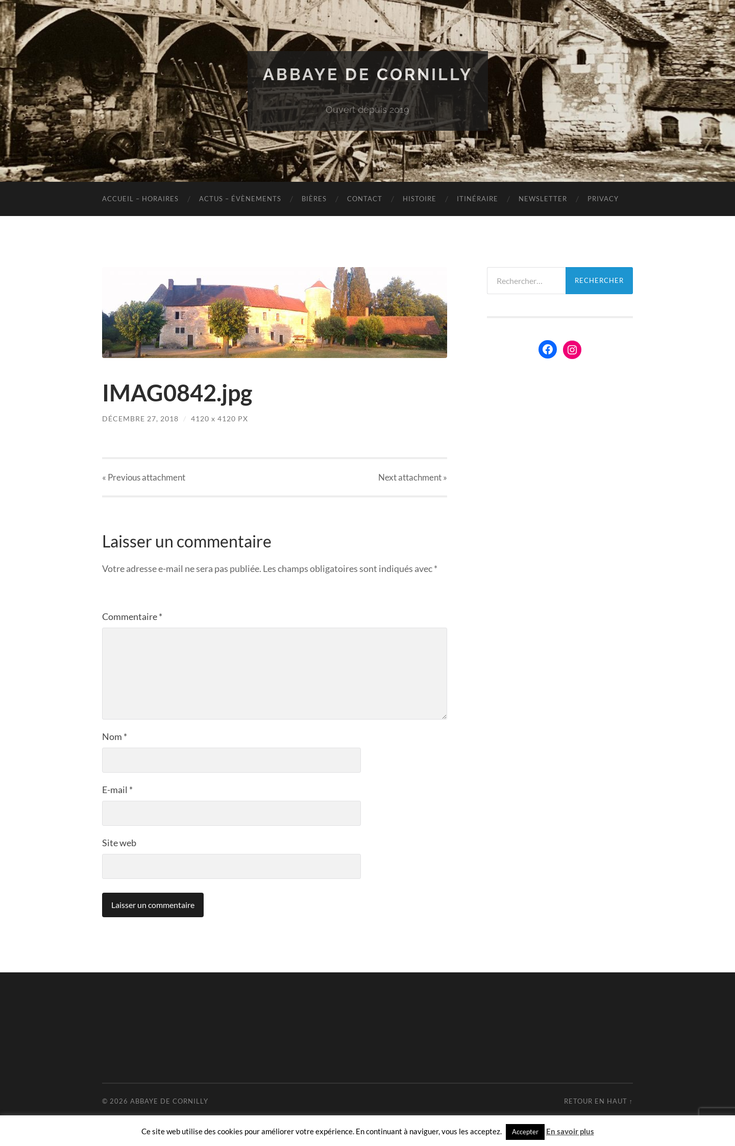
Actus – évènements (240, 199)
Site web (119, 842)
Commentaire (132, 616)
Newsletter (543, 199)
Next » (412, 477)
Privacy (603, 199)
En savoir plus (570, 1131)
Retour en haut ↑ (598, 1101)
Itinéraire (477, 199)
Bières (314, 199)
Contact (364, 199)
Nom (114, 736)
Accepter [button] (525, 1132)
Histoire (419, 199)
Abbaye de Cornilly (368, 74)
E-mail (117, 789)
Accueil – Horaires (140, 199)
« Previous (143, 477)
